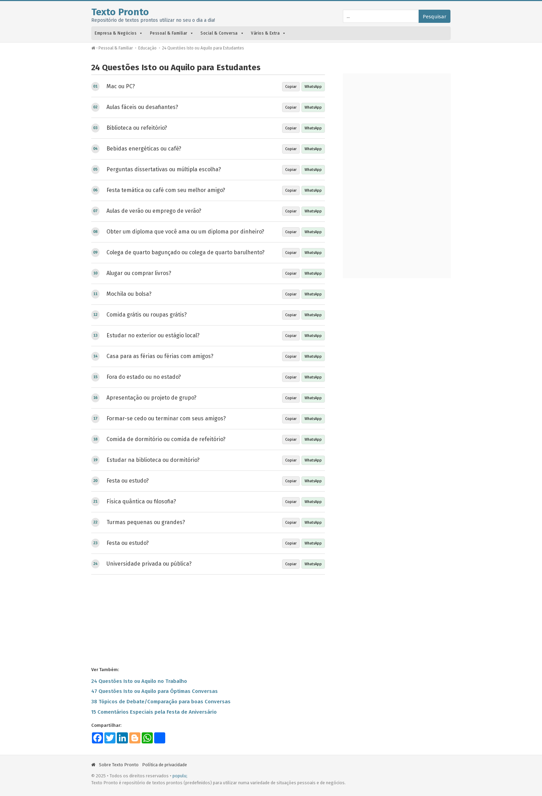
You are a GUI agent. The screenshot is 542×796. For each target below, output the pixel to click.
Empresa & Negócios (119, 33)
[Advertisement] (208, 620)
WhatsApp (313, 86)
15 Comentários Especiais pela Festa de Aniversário (154, 712)
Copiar (291, 86)
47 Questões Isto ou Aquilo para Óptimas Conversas (154, 691)
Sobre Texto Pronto (119, 764)
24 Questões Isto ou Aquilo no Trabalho (139, 681)
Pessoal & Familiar (172, 33)
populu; (179, 775)
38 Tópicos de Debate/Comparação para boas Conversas (161, 701)
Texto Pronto (120, 12)
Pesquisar (434, 16)
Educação (147, 48)
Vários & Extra (268, 33)
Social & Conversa (222, 33)
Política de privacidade (164, 764)
